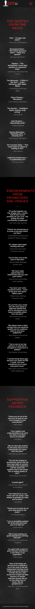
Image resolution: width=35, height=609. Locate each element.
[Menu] (29, 3)
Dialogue (26, 606)
